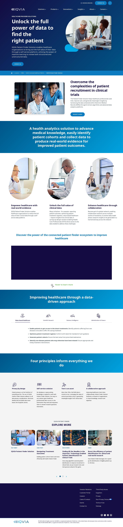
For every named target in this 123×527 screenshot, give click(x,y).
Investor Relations (86, 489)
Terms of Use (100, 503)
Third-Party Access (102, 489)
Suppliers (99, 493)
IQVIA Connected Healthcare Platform (35, 73)
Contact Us (83, 506)
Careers (82, 496)
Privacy (98, 496)
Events (82, 503)
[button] (57, 476)
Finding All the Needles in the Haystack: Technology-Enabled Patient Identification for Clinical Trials (74, 454)
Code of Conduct (85, 499)
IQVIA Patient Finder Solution (22, 451)
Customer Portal (85, 493)
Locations (16, 73)
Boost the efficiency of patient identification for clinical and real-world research (100, 453)
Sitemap (98, 506)
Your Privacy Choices (102, 499)
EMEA (22, 73)
